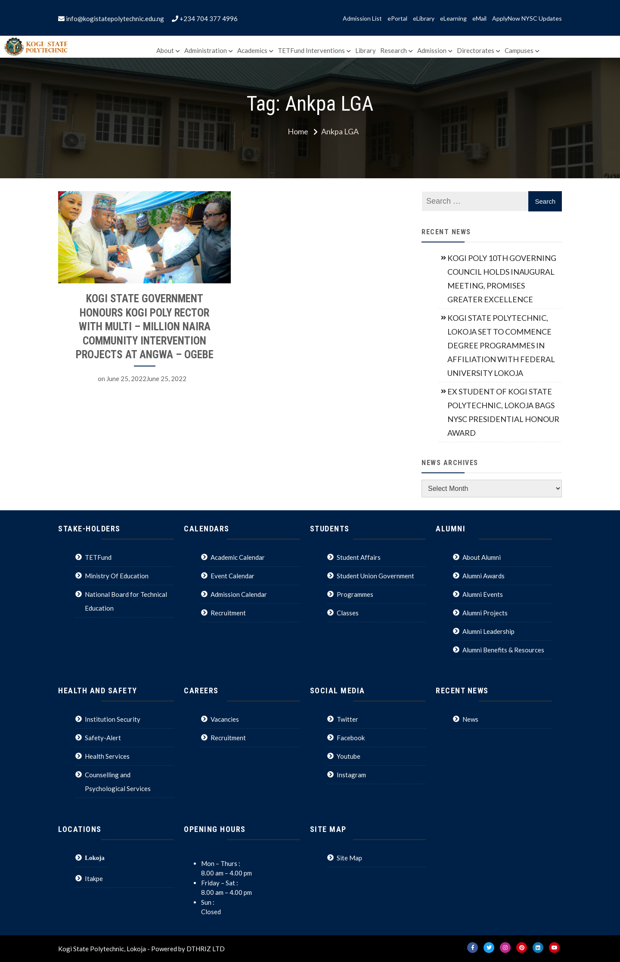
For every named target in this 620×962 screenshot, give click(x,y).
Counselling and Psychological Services (118, 781)
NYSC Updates (541, 19)
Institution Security (112, 719)
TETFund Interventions (311, 50)
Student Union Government (375, 576)
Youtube (348, 756)
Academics (252, 50)
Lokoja (95, 857)
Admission (431, 50)
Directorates (475, 50)
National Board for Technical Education (126, 601)
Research (393, 50)
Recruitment (228, 613)
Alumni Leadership (488, 631)
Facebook (351, 738)
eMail (479, 19)
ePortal (397, 19)
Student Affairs (359, 557)
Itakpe (94, 878)
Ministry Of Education (117, 576)
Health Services (107, 756)
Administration (205, 50)
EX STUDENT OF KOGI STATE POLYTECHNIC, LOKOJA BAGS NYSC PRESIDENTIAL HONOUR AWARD (503, 412)
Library (365, 50)
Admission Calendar (239, 594)
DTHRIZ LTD (205, 949)
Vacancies (225, 719)
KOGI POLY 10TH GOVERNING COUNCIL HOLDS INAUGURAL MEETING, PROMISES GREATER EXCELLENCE (501, 278)
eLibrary (423, 19)
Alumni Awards (483, 576)
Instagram (351, 775)
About (165, 50)
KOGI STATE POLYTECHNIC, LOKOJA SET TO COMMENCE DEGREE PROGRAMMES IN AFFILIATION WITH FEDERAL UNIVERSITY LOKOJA (501, 345)
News (470, 719)
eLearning (453, 19)
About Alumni (481, 557)
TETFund (98, 557)
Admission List (362, 19)
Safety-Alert (103, 738)
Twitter (347, 719)
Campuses (519, 50)
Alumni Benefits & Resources (503, 650)
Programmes (355, 594)
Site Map (349, 858)
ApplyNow (506, 19)
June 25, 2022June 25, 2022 (146, 378)
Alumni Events (482, 594)
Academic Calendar (238, 557)
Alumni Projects (485, 613)
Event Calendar (232, 576)
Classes (348, 613)
